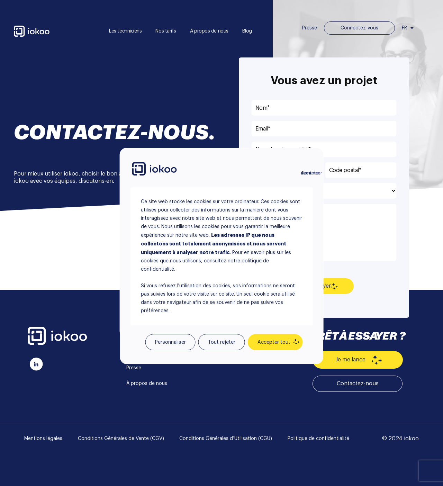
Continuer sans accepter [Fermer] (305, 173)
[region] (222, 243)
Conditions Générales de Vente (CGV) (121, 438)
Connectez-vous (359, 28)
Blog (247, 31)
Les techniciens (125, 31)
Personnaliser (170, 342)
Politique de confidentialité (318, 438)
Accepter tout (273, 342)
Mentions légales (43, 438)
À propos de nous (146, 383)
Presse (309, 28)
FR (408, 28)
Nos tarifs (165, 31)
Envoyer (324, 286)
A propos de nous (209, 31)
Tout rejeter (221, 342)
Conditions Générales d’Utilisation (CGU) (225, 438)
